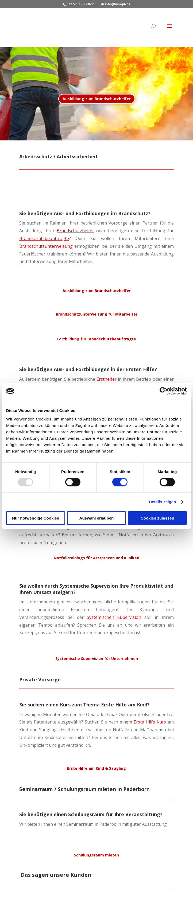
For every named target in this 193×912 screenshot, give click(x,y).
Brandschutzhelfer (75, 231)
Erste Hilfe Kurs (150, 722)
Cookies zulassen (157, 518)
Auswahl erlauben (96, 518)
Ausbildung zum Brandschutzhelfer (97, 98)
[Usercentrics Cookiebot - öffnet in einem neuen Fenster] (163, 391)
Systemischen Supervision (114, 617)
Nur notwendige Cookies (35, 518)
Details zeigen (162, 502)
